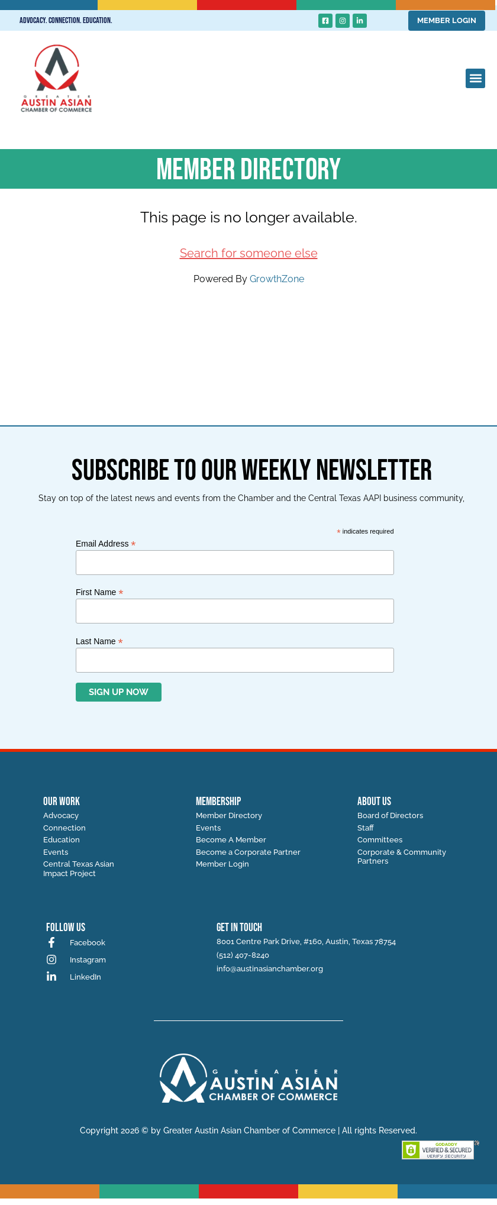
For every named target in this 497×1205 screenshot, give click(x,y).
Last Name (99, 641)
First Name (100, 592)
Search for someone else (249, 253)
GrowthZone (277, 279)
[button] (475, 78)
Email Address (106, 543)
